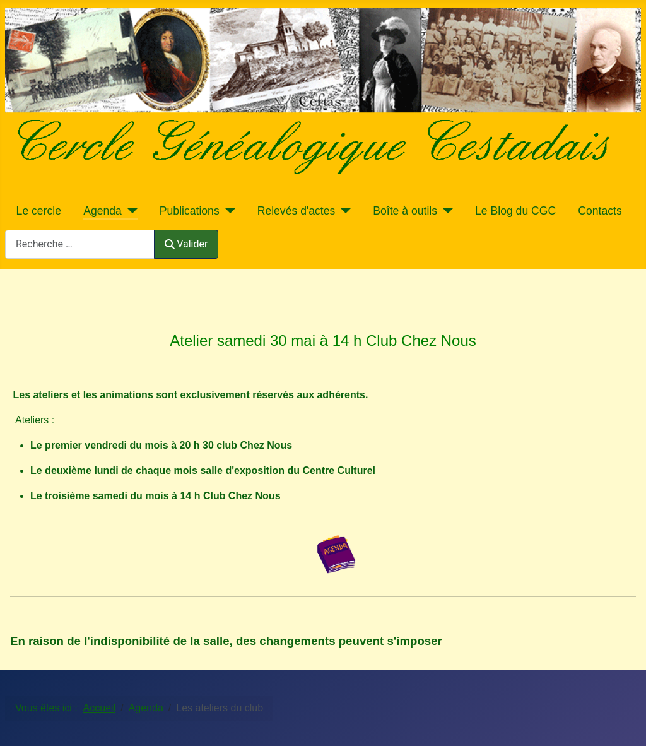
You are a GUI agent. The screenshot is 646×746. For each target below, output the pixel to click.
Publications (190, 210)
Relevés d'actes (296, 210)
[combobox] (80, 244)
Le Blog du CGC (515, 210)
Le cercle (38, 210)
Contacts (599, 210)
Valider (186, 244)
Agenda (102, 210)
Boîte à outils (405, 210)
